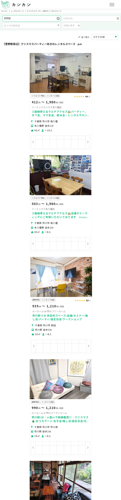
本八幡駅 (38, 382)
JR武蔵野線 (66, 399)
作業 (75, 426)
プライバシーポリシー (16, 472)
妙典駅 (30, 388)
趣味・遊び (74, 422)
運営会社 (66, 472)
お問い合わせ (105, 472)
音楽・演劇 (50, 426)
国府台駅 (59, 382)
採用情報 (79, 472)
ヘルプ (91, 472)
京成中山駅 (82, 382)
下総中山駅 (96, 382)
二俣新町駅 (67, 388)
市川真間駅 (11, 382)
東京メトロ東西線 (38, 399)
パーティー (11, 422)
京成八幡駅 (25, 382)
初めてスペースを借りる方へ (20, 441)
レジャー (64, 426)
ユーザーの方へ (47, 441)
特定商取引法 (52, 472)
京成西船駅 (42, 388)
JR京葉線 (79, 399)
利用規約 (36, 472)
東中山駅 (19, 388)
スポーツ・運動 (91, 422)
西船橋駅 (54, 388)
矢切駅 (8, 388)
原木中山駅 (110, 382)
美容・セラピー (13, 426)
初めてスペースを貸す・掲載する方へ (24, 457)
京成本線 (9, 399)
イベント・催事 (33, 426)
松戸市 (27, 371)
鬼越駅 (70, 382)
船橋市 (18, 371)
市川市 (8, 371)
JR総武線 (21, 399)
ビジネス (40, 422)
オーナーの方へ (56, 457)
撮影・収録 (26, 422)
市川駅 (48, 382)
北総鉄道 (54, 399)
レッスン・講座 (56, 422)
